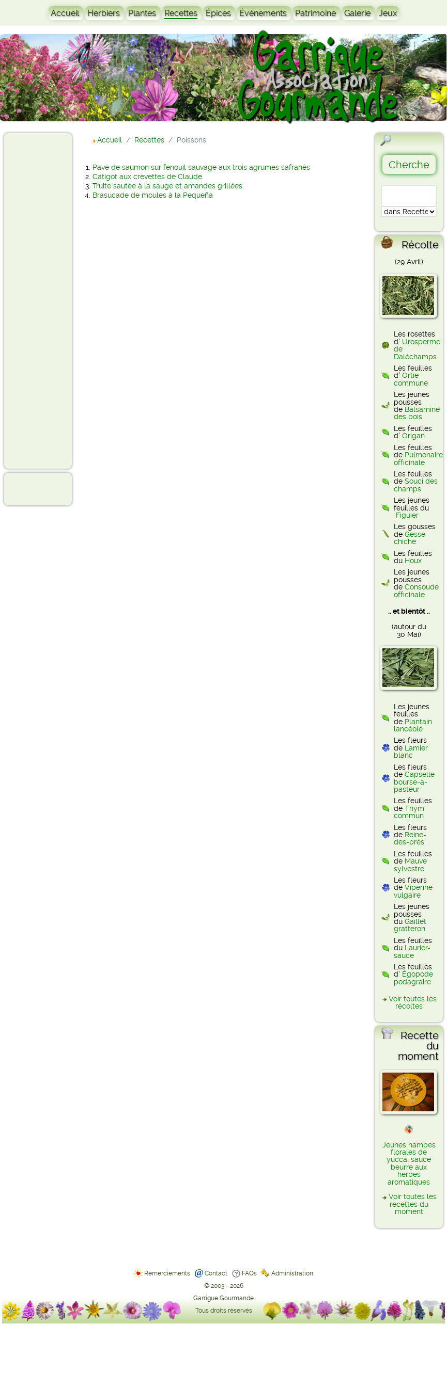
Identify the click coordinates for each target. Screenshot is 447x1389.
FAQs (249, 1273)
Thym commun (409, 812)
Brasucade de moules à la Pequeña (153, 195)
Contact (216, 1273)
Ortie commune (411, 379)
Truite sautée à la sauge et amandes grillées (167, 186)
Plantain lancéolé (413, 725)
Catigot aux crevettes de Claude (147, 176)
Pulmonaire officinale (418, 458)
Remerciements (167, 1273)
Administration (292, 1273)
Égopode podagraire (413, 977)
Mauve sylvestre (410, 864)
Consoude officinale (416, 590)
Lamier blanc (411, 751)
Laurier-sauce (412, 951)
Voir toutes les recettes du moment (413, 1204)
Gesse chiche (409, 538)
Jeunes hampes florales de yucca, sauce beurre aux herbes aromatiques (409, 1163)
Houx (413, 560)
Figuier (407, 515)
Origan (413, 436)
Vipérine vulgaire (413, 891)
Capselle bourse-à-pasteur (414, 781)
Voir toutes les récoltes (413, 1002)
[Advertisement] (49, 300)
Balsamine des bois (417, 413)
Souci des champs (416, 484)
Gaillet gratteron (410, 925)
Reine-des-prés (410, 838)
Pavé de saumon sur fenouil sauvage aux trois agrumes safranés (201, 167)
